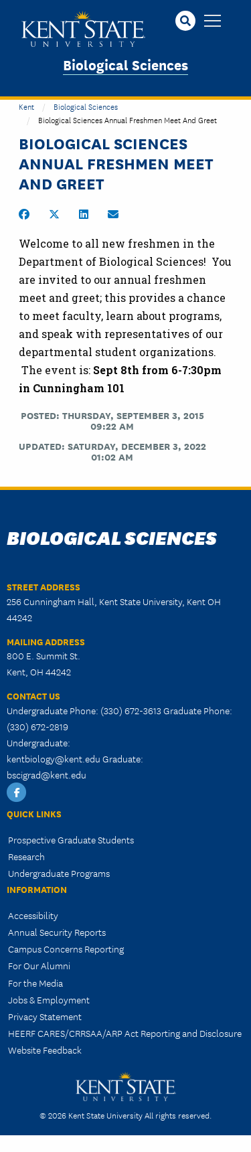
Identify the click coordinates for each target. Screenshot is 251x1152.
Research (26, 856)
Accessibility (33, 915)
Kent (26, 106)
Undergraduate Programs (59, 873)
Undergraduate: (38, 742)
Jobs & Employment (49, 999)
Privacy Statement (45, 1016)
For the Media (35, 982)
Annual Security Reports (57, 931)
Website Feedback (45, 1049)
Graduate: (122, 758)
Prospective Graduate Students (71, 839)
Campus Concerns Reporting (66, 948)
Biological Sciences (125, 64)
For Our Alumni (39, 965)
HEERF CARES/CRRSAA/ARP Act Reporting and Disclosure (125, 1032)
